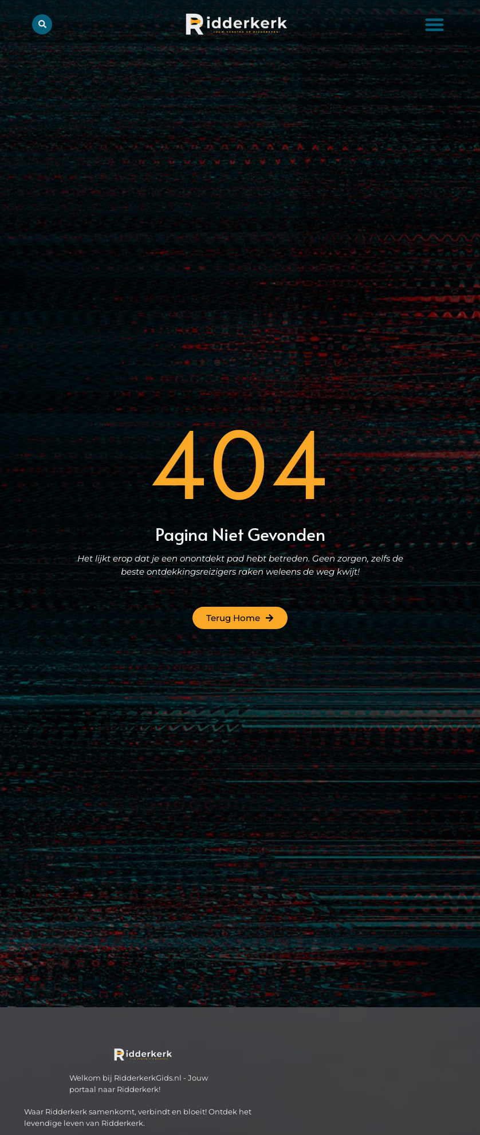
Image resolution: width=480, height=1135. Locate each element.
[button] (434, 24)
